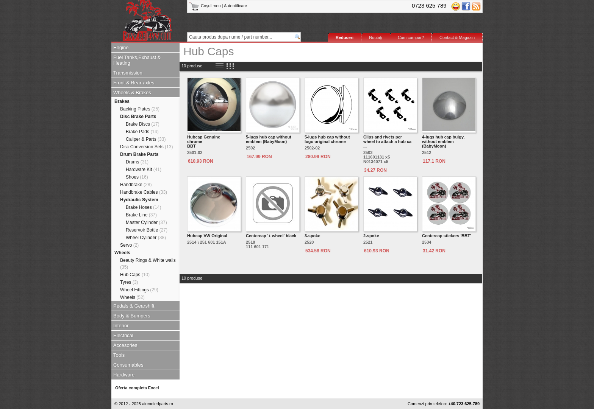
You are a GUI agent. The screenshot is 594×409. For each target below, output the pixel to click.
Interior (120, 325)
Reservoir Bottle (146, 230)
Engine (120, 47)
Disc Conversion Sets (146, 146)
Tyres (129, 282)
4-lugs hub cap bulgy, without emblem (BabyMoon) (443, 141)
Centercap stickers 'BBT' (446, 235)
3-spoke (312, 235)
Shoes (137, 177)
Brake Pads (142, 131)
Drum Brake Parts (139, 154)
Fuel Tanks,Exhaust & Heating (137, 60)
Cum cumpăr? (411, 37)
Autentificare (235, 5)
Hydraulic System (139, 199)
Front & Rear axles (133, 83)
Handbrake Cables (143, 192)
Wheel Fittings (139, 289)
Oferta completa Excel (137, 388)
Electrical (123, 335)
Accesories (125, 345)
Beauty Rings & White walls (148, 264)
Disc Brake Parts (138, 116)
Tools (119, 355)
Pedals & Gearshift (133, 306)
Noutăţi (375, 37)
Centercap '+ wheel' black (271, 235)
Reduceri (344, 37)
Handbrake (136, 184)
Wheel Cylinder (146, 237)
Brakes (122, 101)
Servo (129, 245)
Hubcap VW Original (207, 235)
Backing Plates (139, 109)
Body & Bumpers (131, 316)
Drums (137, 162)
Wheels (122, 252)
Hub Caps (135, 274)
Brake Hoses (143, 207)
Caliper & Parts (146, 139)
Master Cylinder (146, 222)
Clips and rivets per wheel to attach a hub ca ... (387, 141)
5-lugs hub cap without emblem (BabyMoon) (268, 139)
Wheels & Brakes (132, 92)
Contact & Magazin (457, 37)
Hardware (123, 375)
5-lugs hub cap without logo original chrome (327, 139)
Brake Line (141, 215)
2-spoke (371, 235)
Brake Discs (142, 124)
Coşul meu (205, 5)
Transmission (127, 73)
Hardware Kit (143, 169)
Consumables (128, 365)
